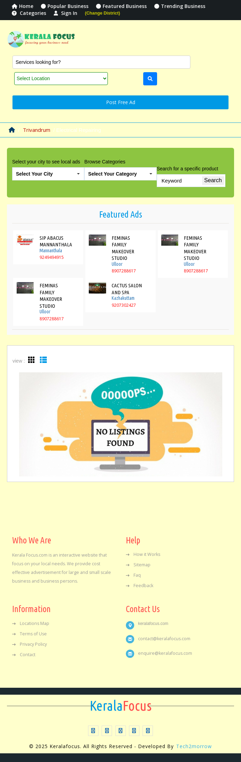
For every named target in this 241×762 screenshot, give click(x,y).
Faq (133, 575)
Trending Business (179, 6)
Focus (121, 705)
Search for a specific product (187, 168)
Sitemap (138, 565)
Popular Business (64, 6)
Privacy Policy (29, 644)
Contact (23, 655)
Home (22, 6)
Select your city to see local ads (46, 161)
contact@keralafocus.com (164, 639)
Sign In (65, 13)
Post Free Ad (120, 102)
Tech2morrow (194, 746)
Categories (29, 13)
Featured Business (121, 6)
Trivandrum (36, 129)
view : (18, 361)
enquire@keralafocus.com (165, 653)
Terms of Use (29, 634)
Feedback (139, 586)
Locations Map (30, 623)
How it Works (143, 554)
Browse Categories (104, 161)
